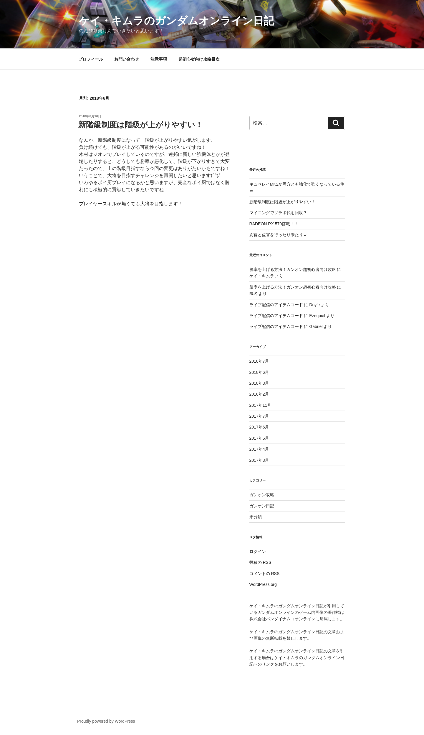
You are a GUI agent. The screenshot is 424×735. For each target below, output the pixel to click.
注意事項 (158, 59)
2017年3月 (259, 460)
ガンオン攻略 (261, 494)
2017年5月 (259, 438)
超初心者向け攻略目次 (199, 59)
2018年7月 (259, 361)
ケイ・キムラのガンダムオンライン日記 (176, 21)
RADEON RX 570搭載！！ (273, 223)
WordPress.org (263, 584)
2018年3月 (259, 383)
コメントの (264, 573)
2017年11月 (260, 405)
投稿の (260, 562)
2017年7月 (259, 416)
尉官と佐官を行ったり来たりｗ (278, 234)
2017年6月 (259, 427)
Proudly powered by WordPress (106, 721)
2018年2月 (259, 394)
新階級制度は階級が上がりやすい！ (140, 124)
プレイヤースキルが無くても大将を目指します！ (131, 203)
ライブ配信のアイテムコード (276, 304)
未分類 (255, 516)
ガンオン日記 (261, 506)
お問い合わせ (126, 59)
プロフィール (90, 59)
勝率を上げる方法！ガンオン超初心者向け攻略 (292, 269)
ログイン (257, 551)
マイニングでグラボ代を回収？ (278, 212)
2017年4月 (259, 449)
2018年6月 (259, 372)
